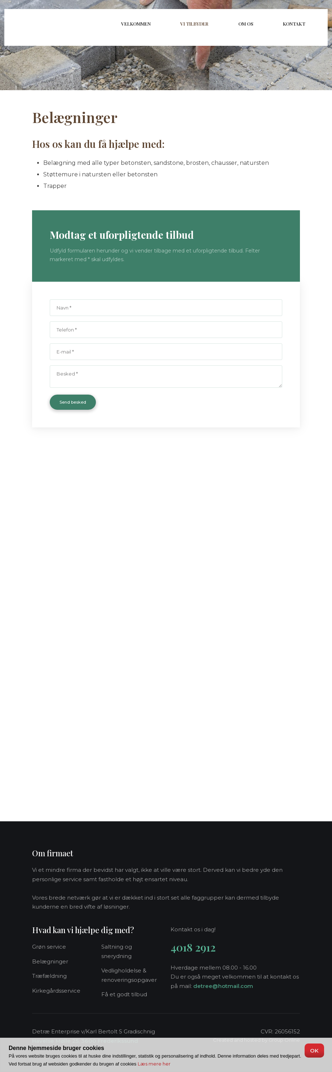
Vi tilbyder (194, 24)
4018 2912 (193, 947)
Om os (245, 24)
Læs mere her (154, 1064)
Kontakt (294, 24)
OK (314, 1050)
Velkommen (136, 24)
